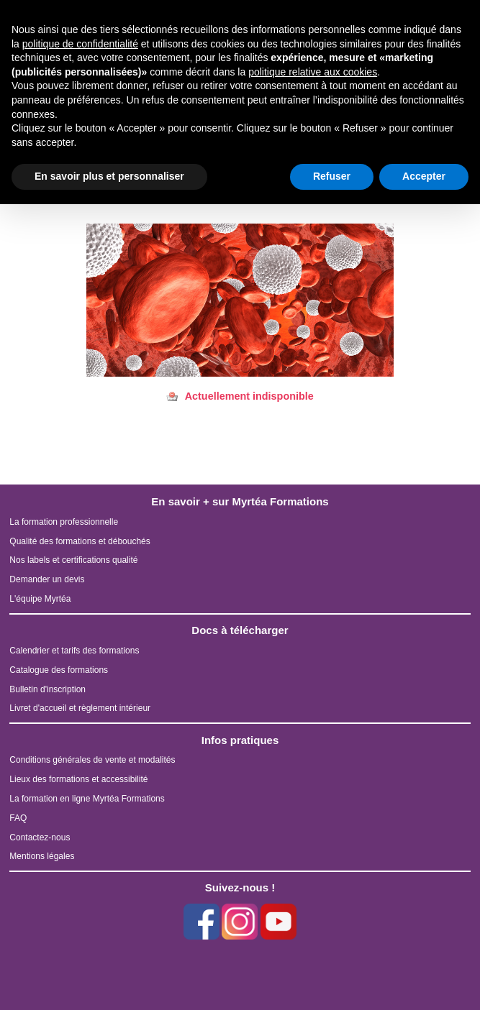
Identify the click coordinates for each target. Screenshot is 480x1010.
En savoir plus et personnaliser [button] (109, 176)
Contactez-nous (39, 837)
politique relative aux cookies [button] (312, 72)
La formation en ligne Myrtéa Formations (86, 799)
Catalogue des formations (58, 670)
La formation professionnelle (63, 522)
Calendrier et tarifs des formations (74, 651)
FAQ (18, 818)
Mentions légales (41, 856)
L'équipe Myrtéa (40, 599)
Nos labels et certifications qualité (73, 560)
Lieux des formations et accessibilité (78, 779)
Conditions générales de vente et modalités (92, 760)
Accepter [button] (423, 176)
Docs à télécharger (239, 630)
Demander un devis (46, 579)
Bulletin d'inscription (47, 689)
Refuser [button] (331, 176)
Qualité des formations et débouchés (79, 541)
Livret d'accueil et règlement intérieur (79, 708)
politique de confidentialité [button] (80, 44)
